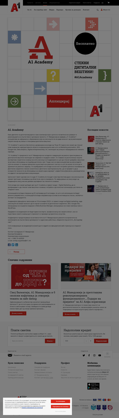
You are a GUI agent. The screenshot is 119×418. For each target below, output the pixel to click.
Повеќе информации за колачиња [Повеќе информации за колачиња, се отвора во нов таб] (32, 407)
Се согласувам (60, 401)
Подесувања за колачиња (61, 406)
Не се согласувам (60, 411)
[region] (37, 406)
